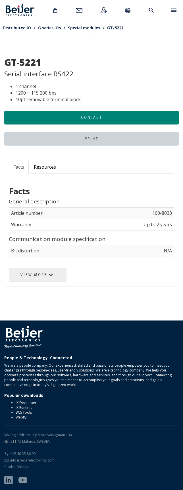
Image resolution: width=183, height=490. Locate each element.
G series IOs (49, 27)
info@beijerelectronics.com (32, 460)
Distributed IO (17, 27)
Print (91, 139)
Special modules (84, 27)
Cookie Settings (16, 466)
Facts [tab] (18, 167)
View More (36, 274)
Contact (91, 117)
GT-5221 (115, 27)
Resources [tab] (45, 167)
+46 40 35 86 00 (23, 453)
